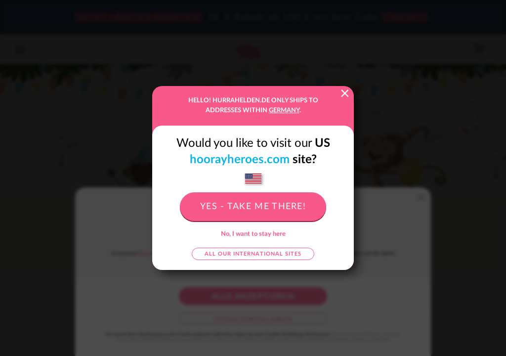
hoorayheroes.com (240, 160)
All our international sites (253, 254)
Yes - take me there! (253, 206)
